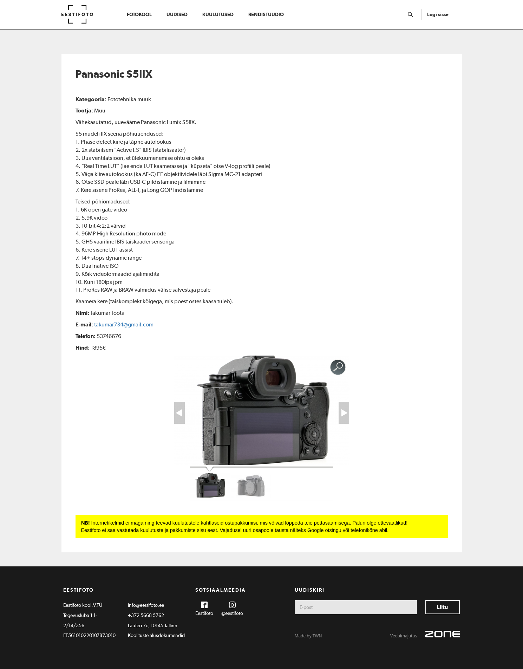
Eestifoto (204, 613)
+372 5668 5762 (146, 615)
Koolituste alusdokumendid (156, 635)
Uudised (177, 14)
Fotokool (139, 14)
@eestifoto (232, 613)
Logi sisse (438, 14)
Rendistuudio (266, 14)
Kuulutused (218, 14)
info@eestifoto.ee (146, 605)
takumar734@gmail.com (123, 324)
